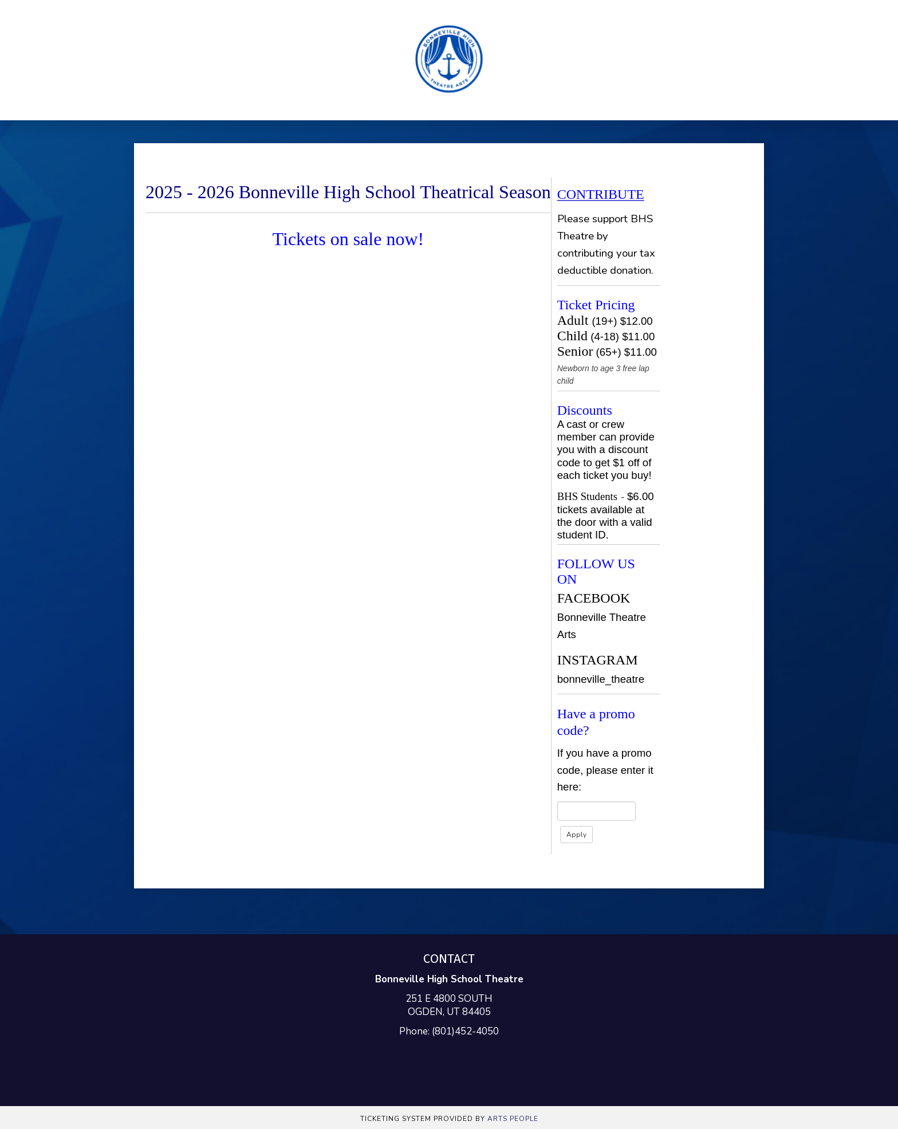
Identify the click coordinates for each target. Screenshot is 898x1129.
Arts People (512, 1118)
